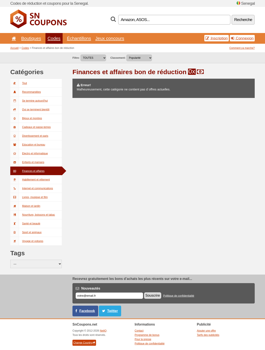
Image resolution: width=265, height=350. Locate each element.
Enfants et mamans (27, 162)
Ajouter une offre (206, 330)
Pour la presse (143, 339)
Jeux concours (109, 38)
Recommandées (25, 92)
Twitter (112, 311)
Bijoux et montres (26, 118)
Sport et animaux (26, 232)
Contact (139, 330)
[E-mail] (109, 296)
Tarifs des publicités (208, 334)
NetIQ (103, 330)
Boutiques (31, 38)
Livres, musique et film (29, 197)
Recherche (243, 19)
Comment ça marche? (242, 48)
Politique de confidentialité (178, 295)
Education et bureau (27, 144)
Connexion (242, 38)
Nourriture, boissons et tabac (32, 214)
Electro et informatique (29, 153)
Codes (54, 38)
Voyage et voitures (26, 241)
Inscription (216, 38)
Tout (18, 83)
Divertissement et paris (29, 136)
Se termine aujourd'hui (29, 100)
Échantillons (79, 38)
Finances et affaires (27, 171)
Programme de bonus (147, 334)
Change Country (84, 342)
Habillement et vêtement (30, 179)
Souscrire (152, 295)
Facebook (87, 311)
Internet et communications (31, 188)
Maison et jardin (25, 206)
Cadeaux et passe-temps (30, 127)
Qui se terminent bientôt (29, 109)
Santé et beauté (25, 223)
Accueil (14, 48)
